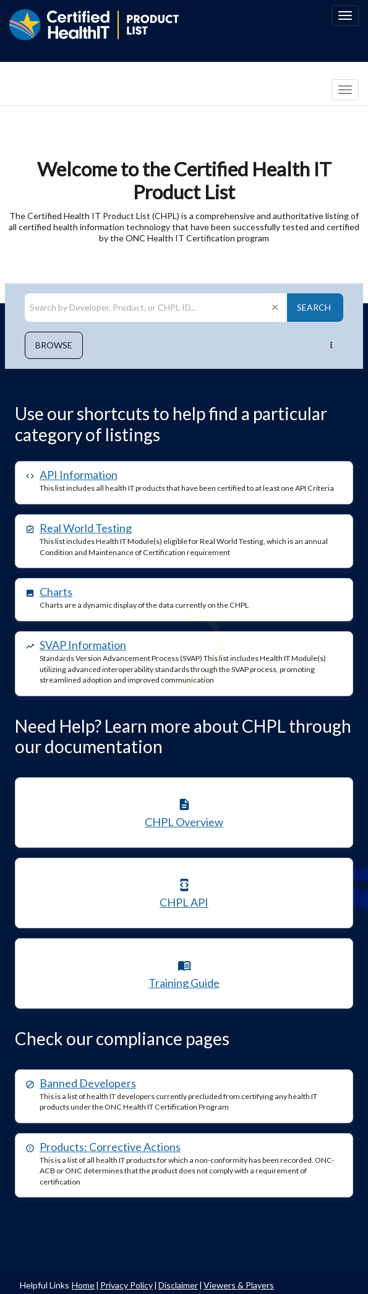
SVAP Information (83, 644)
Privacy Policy (126, 1285)
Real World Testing (86, 527)
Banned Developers (88, 1083)
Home (83, 1285)
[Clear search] (275, 307)
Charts (56, 591)
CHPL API (184, 902)
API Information (79, 474)
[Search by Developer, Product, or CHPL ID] (146, 307)
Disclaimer (178, 1285)
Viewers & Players (238, 1285)
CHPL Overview (184, 821)
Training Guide (184, 982)
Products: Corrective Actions (110, 1146)
